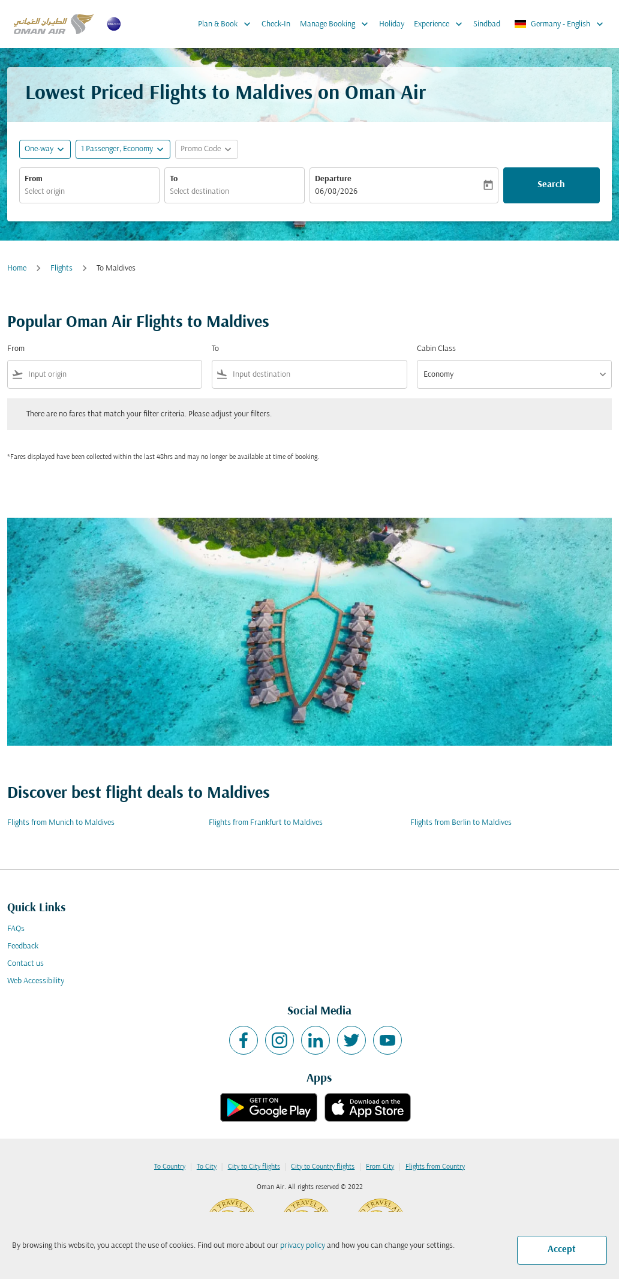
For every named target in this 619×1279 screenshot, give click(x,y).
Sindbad (486, 24)
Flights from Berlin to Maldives (461, 822)
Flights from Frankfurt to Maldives (266, 822)
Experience (441, 24)
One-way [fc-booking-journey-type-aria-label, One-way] (39, 149)
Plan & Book (227, 24)
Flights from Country (435, 1166)
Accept (562, 1249)
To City (207, 1166)
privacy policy (302, 1245)
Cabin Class (436, 348)
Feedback (22, 946)
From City (380, 1166)
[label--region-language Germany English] (559, 24)
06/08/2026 (336, 191)
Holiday (391, 24)
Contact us (25, 963)
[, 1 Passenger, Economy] (117, 149)
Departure (333, 179)
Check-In (276, 24)
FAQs (16, 928)
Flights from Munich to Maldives (61, 822)
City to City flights (254, 1166)
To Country (169, 1166)
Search (551, 185)
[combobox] (89, 191)
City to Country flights (322, 1166)
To (174, 179)
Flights (61, 268)
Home (16, 268)
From (34, 179)
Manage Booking (337, 24)
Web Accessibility (35, 981)
